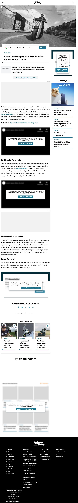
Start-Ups (9, 469)
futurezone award (27, 487)
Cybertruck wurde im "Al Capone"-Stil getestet (24, 123)
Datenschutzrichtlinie (11, 498)
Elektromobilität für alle (29, 466)
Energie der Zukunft (28, 468)
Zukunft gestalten (27, 484)
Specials (26, 449)
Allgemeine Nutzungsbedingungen (14, 495)
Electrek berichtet (21, 168)
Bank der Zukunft (27, 454)
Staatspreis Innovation (29, 477)
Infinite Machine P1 (7, 114)
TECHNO (25, 480)
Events (59, 454)
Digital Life (56, 139)
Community (60, 449)
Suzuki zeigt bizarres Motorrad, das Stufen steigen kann (25, 345)
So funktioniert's (45, 456)
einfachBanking (27, 452)
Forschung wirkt (27, 470)
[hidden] (63, 137)
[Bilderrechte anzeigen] (1, 7)
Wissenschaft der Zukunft (30, 482)
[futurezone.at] (39, 443)
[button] (68, 2)
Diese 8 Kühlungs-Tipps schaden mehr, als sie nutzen (62, 144)
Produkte (7, 53)
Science (56, 130)
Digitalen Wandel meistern (30, 463)
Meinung (9, 466)
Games (9, 461)
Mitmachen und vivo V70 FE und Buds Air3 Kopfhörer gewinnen (62, 112)
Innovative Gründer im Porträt (29, 474)
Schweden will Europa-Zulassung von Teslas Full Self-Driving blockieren (62, 124)
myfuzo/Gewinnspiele (59, 108)
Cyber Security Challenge (29, 456)
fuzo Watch (10, 474)
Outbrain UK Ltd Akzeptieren (25, 409)
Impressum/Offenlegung (12, 501)
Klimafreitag (44, 454)
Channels (9, 449)
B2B (8, 471)
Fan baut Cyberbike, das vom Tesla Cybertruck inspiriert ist (9, 345)
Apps (8, 464)
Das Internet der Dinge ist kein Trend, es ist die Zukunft (30, 460)
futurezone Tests (45, 459)
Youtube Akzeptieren (25, 143)
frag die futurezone (46, 452)
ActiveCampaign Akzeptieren (31, 288)
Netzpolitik (10, 456)
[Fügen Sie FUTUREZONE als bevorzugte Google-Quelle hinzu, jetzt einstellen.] (25, 47)
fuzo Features (44, 449)
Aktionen (59, 456)
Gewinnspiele (60, 452)
